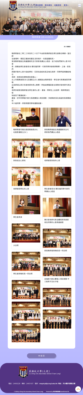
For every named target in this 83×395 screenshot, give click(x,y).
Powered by (49, 391)
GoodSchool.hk (64, 391)
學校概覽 (39, 5)
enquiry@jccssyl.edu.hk (48, 383)
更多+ (66, 5)
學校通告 (48, 5)
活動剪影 (57, 5)
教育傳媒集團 (56, 391)
